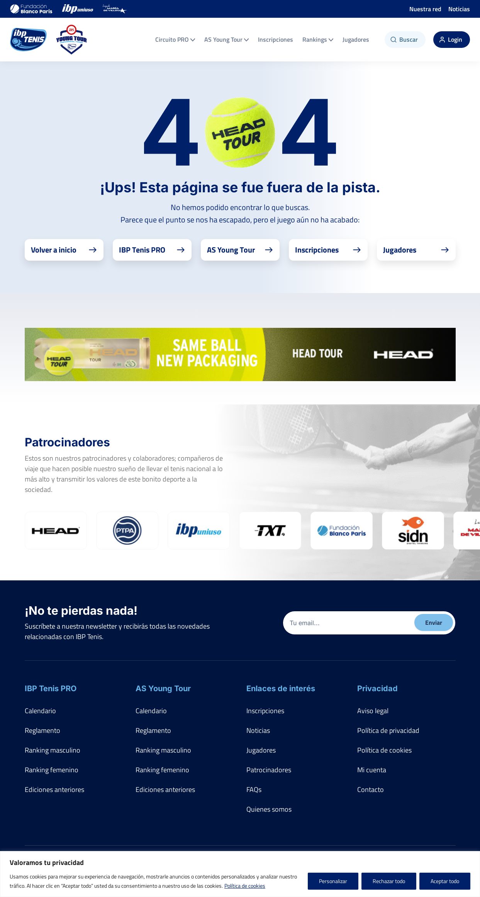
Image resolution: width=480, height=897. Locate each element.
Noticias (459, 9)
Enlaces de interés (280, 688)
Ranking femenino (51, 770)
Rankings (317, 39)
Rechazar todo (389, 881)
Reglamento (42, 730)
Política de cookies (244, 886)
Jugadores (356, 39)
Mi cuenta (371, 770)
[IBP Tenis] (28, 39)
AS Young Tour (226, 39)
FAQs (253, 789)
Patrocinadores (268, 770)
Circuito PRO (175, 39)
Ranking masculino (52, 750)
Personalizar (333, 881)
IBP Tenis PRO (50, 688)
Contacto (370, 789)
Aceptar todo (445, 881)
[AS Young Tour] (71, 39)
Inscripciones (275, 39)
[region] (240, 874)
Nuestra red (425, 9)
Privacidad (377, 688)
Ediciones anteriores (54, 789)
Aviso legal (372, 710)
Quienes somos (269, 809)
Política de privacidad (388, 730)
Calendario (40, 710)
